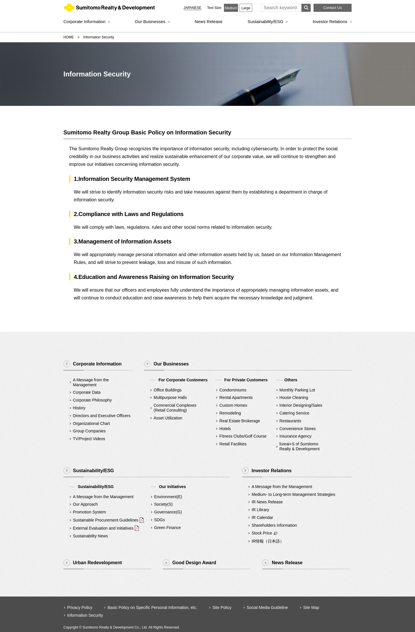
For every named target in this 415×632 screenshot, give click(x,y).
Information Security (85, 615)
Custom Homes (233, 405)
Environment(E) (168, 496)
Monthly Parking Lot (297, 390)
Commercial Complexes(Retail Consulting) (175, 407)
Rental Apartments (235, 397)
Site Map (311, 607)
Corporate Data (87, 392)
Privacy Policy (79, 607)
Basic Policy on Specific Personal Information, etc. (152, 607)
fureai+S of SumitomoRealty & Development (300, 446)
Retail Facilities (232, 444)
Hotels (225, 428)
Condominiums (232, 390)
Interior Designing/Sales (301, 405)
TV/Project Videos (89, 438)
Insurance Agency (296, 436)
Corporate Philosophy (92, 400)
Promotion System (89, 512)
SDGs (159, 519)
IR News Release (267, 502)
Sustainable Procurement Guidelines (105, 520)
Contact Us (332, 7)
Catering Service (295, 413)
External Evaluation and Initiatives (103, 528)
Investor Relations (330, 21)
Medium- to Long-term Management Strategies (293, 494)
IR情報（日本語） (268, 541)
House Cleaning (294, 397)
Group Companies (89, 431)
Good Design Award (194, 562)
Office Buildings (168, 390)
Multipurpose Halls (170, 397)
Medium (231, 8)
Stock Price (262, 533)
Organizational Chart (91, 423)
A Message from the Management (91, 382)
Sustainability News (90, 536)
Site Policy (221, 607)
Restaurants (290, 421)
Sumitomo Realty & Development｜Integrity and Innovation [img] (109, 8)
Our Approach (85, 504)
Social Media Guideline (267, 607)
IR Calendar (262, 517)
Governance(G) (168, 512)
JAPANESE (192, 8)
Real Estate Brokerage (239, 421)
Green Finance (167, 527)
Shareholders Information (274, 525)
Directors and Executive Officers (102, 415)
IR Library (260, 509)
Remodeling (230, 413)
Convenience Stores (298, 428)
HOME (68, 37)
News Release (208, 21)
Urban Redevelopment (97, 562)
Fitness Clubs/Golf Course (242, 436)
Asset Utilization (168, 418)
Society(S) (163, 504)
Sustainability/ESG (265, 21)
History (79, 408)
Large (246, 8)
